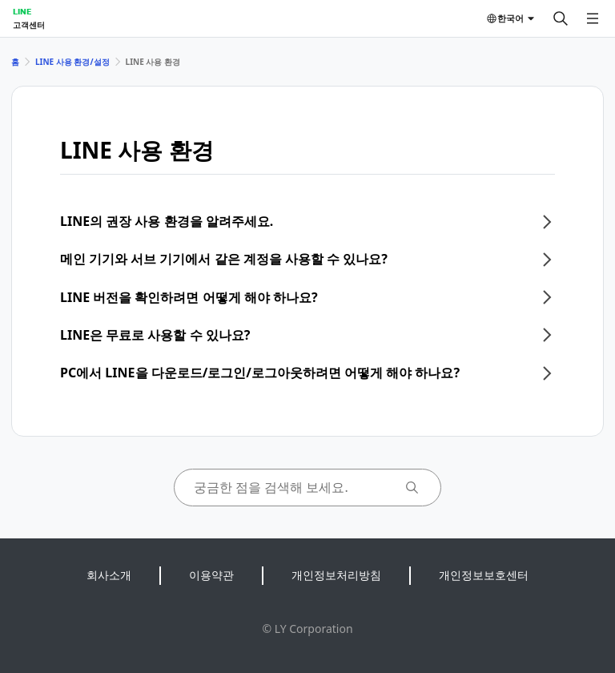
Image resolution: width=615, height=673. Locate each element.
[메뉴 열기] (593, 18)
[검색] (561, 18)
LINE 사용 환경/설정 (72, 61)
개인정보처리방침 (336, 574)
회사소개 (108, 574)
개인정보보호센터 (484, 574)
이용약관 (211, 574)
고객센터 (29, 24)
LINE (22, 11)
